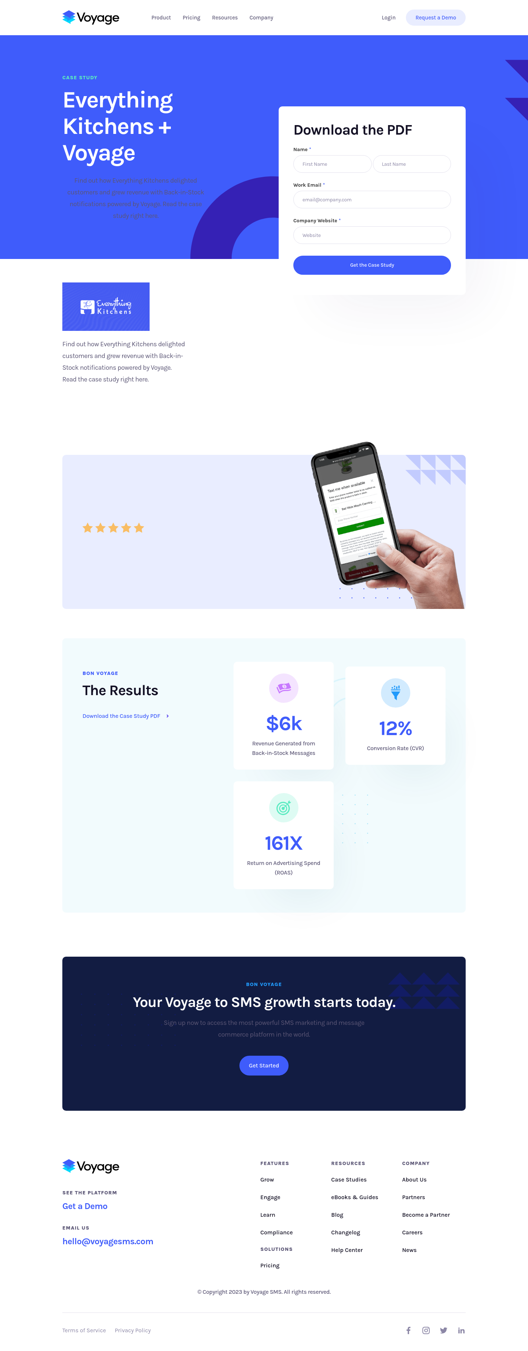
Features (274, 1163)
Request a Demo (435, 17)
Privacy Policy (133, 1330)
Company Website (317, 221)
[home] (90, 17)
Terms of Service (84, 1330)
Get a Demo (84, 1206)
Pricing (191, 17)
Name (302, 149)
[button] (161, 17)
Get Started (264, 1065)
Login (389, 17)
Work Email (309, 185)
